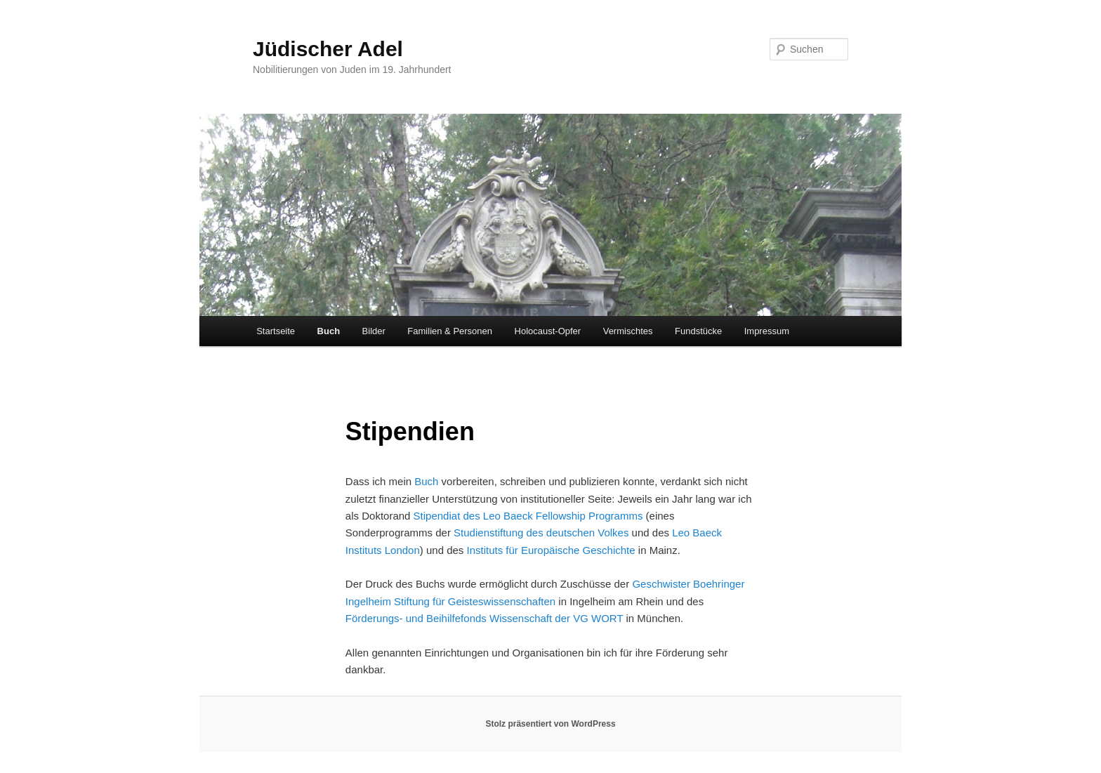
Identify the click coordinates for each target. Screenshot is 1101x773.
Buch (329, 331)
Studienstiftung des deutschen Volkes (541, 533)
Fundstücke (698, 331)
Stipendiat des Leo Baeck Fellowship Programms (528, 516)
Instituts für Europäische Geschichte (551, 550)
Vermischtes (628, 331)
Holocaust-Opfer (548, 331)
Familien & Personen (449, 331)
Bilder (373, 331)
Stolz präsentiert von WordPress (550, 724)
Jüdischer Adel (328, 48)
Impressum (766, 331)
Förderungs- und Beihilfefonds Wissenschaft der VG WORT (484, 618)
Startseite (275, 331)
